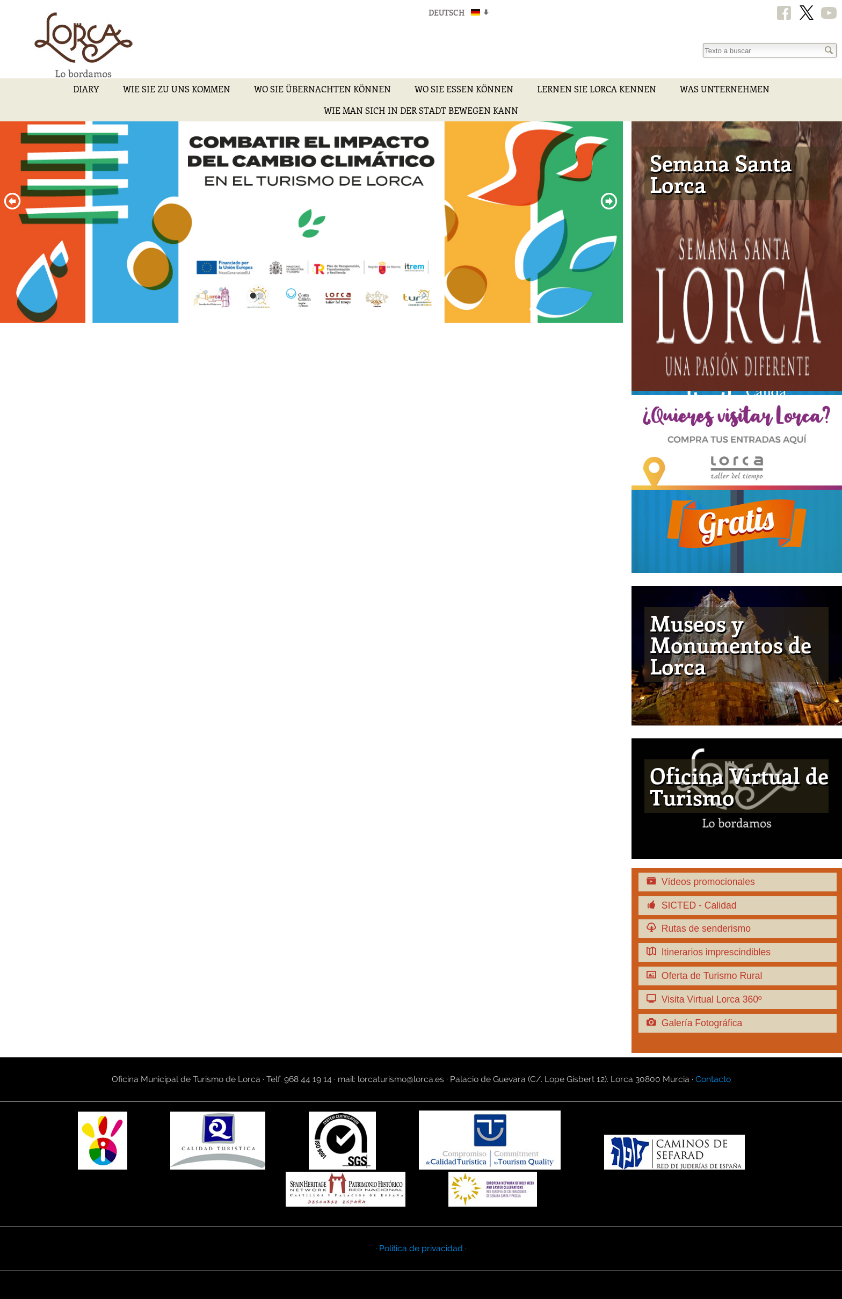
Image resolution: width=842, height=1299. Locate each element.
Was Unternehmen (725, 89)
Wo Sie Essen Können (464, 89)
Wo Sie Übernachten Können (322, 89)
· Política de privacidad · (421, 1248)
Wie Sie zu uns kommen (176, 89)
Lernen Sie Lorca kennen (596, 89)
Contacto (713, 1079)
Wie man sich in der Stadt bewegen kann (421, 110)
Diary (86, 89)
